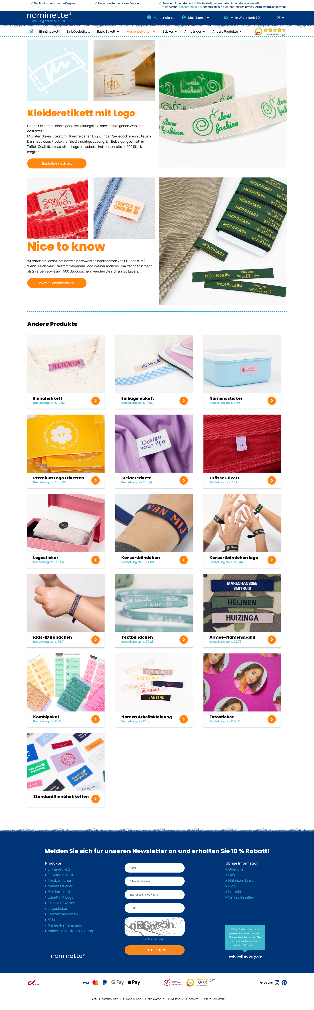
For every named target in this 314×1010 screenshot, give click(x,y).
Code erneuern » (154, 939)
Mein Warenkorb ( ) (242, 17)
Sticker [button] (168, 31)
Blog (232, 886)
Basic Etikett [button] (106, 31)
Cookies (193, 999)
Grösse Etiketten (61, 902)
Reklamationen (156, 999)
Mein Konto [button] (197, 17)
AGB (94, 999)
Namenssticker (60, 886)
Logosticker (57, 908)
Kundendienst (161, 17)
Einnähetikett (49, 31)
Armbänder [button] (192, 31)
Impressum (177, 999)
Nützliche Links (241, 880)
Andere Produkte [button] (225, 31)
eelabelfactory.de (245, 956)
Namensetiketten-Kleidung (70, 930)
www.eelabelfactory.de (57, 283)
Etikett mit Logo (61, 897)
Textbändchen (60, 880)
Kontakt (234, 891)
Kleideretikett (59, 891)
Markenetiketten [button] (139, 31)
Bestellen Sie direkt (57, 163)
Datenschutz (110, 999)
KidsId (53, 919)
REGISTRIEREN (155, 950)
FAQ (231, 874)
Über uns (236, 869)
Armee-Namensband (65, 925)
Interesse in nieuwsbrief (145, 894)
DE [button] (282, 17)
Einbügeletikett (78, 31)
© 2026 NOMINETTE (214, 999)
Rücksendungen (132, 999)
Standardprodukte (189, 7)
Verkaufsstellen (241, 897)
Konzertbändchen (63, 914)
